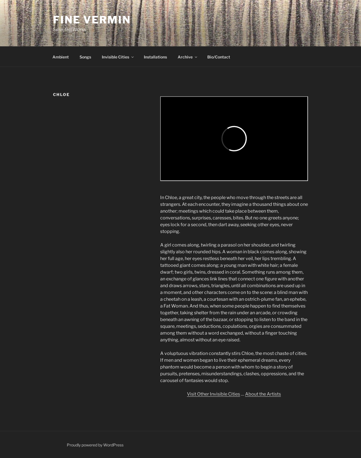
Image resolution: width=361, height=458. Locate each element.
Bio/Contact (218, 56)
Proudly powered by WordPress (95, 444)
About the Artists (263, 394)
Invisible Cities (118, 56)
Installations (155, 56)
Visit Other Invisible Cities (213, 394)
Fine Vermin (92, 20)
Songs (85, 56)
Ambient (60, 56)
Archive (188, 56)
